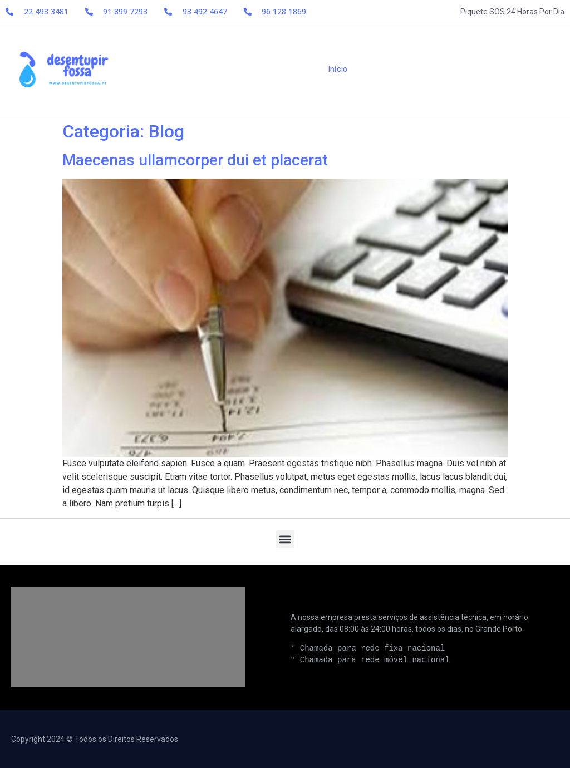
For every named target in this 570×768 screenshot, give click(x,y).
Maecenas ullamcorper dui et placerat (195, 160)
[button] (285, 539)
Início (337, 69)
